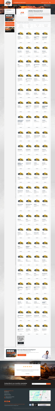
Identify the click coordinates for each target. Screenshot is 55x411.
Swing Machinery (46, 26)
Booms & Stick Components (21, 27)
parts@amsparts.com (8, 397)
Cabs (37, 26)
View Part (21, 42)
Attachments (29, 26)
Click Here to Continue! (20, 343)
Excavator (13, 7)
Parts (8, 7)
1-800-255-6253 (46, 2)
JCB (10, 7)
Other (29, 27)
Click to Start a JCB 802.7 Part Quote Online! (35, 17)
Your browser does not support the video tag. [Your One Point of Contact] (9, 29)
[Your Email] (39, 384)
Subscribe (48, 383)
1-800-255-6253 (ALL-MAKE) (9, 396)
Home (5, 7)
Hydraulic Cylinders (21, 26)
